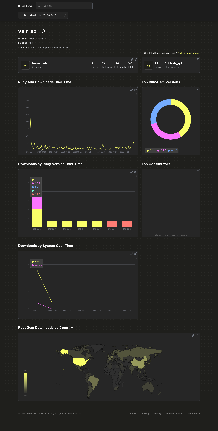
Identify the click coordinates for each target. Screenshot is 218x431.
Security (157, 413)
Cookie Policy (193, 413)
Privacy (145, 413)
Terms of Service (174, 413)
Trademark (133, 413)
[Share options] (131, 59)
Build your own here (188, 53)
